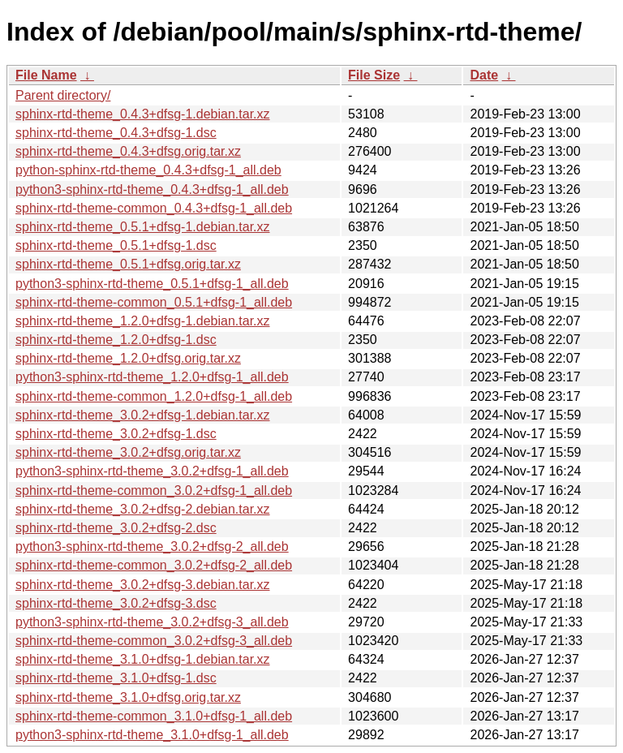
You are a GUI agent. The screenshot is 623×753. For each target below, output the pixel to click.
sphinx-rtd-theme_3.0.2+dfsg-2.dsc (116, 528)
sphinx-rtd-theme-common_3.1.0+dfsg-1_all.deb (153, 716)
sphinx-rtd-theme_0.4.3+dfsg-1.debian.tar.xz (142, 114)
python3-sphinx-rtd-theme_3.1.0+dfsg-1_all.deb (152, 735)
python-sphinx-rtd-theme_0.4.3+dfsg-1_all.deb (148, 170)
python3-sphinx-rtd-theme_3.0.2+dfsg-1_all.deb (152, 471)
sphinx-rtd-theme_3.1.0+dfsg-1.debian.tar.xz (142, 659)
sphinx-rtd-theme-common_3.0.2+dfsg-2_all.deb (153, 565)
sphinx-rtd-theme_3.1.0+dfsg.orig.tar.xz (128, 697)
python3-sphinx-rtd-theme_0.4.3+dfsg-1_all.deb (152, 189)
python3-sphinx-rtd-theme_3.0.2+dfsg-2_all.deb (152, 546)
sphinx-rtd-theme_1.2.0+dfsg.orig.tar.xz (128, 358)
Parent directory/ (62, 95)
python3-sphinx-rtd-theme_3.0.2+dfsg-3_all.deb (152, 622)
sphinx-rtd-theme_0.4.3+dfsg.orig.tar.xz (128, 151)
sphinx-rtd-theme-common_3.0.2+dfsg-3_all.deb (153, 641)
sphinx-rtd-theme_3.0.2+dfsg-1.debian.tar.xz (142, 415)
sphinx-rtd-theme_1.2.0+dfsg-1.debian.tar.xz (142, 321)
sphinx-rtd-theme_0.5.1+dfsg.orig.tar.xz (128, 264)
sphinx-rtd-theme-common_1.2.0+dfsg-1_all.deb (153, 396)
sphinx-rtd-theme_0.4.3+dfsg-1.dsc (116, 133)
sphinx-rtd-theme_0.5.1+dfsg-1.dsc (116, 245)
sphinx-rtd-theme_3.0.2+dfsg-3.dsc (116, 603)
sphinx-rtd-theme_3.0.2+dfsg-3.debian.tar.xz (142, 585)
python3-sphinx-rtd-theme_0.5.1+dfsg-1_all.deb (152, 283)
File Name (46, 75)
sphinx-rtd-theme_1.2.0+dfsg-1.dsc (116, 339)
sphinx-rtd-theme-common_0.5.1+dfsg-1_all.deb (153, 302)
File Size (374, 75)
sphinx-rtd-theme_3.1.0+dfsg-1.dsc (116, 678)
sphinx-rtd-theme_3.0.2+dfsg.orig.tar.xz (128, 452)
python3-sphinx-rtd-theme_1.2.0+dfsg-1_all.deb (152, 377)
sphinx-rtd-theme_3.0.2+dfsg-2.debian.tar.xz (142, 509)
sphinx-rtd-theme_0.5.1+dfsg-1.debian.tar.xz (142, 227)
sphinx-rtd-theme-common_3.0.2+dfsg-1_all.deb (153, 490)
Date (484, 75)
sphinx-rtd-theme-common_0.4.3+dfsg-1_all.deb (153, 208)
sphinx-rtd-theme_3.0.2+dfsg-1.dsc (116, 434)
